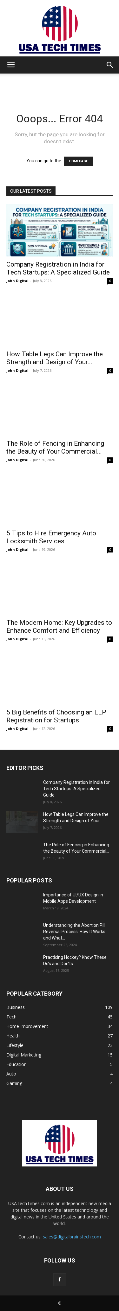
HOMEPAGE (78, 161)
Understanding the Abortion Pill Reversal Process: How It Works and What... (74, 931)
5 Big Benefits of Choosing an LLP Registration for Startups (56, 716)
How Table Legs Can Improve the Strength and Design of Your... (54, 358)
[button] (11, 65)
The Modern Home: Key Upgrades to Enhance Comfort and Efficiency (59, 626)
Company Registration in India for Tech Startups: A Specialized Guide (58, 268)
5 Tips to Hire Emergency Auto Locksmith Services (51, 537)
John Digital (17, 280)
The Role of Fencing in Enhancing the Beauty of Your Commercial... (55, 447)
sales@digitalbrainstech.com (72, 1237)
